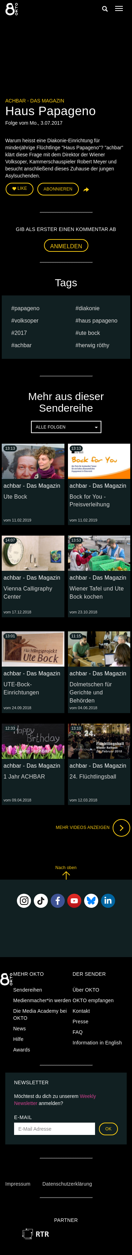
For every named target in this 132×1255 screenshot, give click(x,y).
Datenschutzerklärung (67, 1184)
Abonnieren (58, 189)
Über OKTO (86, 990)
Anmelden (66, 246)
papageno (26, 308)
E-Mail (23, 1117)
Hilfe (18, 1039)
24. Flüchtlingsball (93, 777)
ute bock (89, 333)
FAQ (78, 1032)
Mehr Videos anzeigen (93, 828)
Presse (80, 1021)
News (19, 1028)
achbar (23, 345)
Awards (21, 1050)
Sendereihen (27, 990)
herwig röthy (93, 345)
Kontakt (81, 1011)
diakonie (89, 308)
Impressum (17, 1184)
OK (108, 1128)
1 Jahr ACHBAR (24, 777)
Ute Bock (15, 497)
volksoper (26, 321)
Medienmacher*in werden (42, 1000)
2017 (20, 333)
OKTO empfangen (93, 1000)
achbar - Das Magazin (34, 101)
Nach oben (65, 872)
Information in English (97, 1042)
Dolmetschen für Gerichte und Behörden (91, 692)
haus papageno (97, 321)
